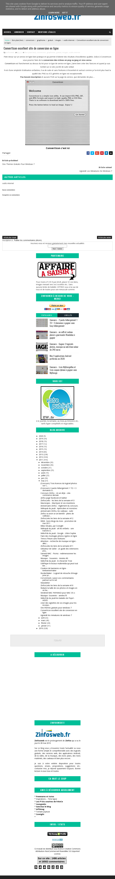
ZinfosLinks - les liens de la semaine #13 (57, 494)
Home (7, 40)
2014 (41, 445)
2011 (41, 453)
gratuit (50, 40)
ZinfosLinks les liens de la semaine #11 (57, 540)
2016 (41, 440)
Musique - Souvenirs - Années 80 (54, 552)
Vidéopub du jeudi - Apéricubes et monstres (59, 502)
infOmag (40, 803)
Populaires (46, 309)
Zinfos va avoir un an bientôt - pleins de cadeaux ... (57, 508)
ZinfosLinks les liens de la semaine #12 (57, 512)
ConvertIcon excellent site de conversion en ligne (59, 605)
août (43, 466)
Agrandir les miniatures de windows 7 (56, 609)
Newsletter (45, 576)
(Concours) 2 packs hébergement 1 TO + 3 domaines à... (58, 483)
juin (42, 472)
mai (42, 474)
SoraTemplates (15, 874)
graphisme (41, 40)
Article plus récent (10, 231)
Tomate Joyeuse (43, 806)
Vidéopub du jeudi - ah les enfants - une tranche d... (57, 523)
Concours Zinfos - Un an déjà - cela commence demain (55, 488)
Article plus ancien (104, 231)
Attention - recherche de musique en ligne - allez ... (59, 536)
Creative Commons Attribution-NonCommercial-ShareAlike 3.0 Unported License (58, 845)
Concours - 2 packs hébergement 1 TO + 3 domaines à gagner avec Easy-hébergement (63, 316)
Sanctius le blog (43, 801)
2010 (41, 622)
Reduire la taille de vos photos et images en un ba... (59, 583)
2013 (41, 448)
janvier (44, 619)
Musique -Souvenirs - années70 (54, 589)
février (43, 617)
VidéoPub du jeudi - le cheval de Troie (56, 555)
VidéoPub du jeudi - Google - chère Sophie (58, 527)
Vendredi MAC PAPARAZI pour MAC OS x (58, 587)
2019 (41, 432)
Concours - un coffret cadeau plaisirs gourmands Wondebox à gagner (62, 328)
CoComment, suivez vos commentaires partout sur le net (57, 573)
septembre (45, 464)
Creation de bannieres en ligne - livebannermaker (54, 563)
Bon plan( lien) (17, 40)
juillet (43, 469)
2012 (41, 451)
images (58, 40)
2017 (41, 438)
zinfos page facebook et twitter (54, 492)
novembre (45, 459)
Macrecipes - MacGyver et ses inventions (58, 497)
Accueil (7, 32)
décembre (45, 456)
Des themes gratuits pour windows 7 (56, 601)
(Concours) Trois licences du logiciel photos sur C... (59, 478)
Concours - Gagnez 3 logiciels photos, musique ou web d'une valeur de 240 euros (64, 340)
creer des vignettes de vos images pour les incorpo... (58, 598)
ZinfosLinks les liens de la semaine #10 (57, 579)
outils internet (69, 40)
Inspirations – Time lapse (46, 793)
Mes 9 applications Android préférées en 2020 (60, 351)
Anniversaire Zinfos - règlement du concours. (59, 499)
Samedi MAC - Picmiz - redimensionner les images (58, 548)
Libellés (68, 309)
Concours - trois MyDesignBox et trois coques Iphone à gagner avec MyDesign (63, 363)
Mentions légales (47, 32)
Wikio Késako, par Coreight (52, 520)
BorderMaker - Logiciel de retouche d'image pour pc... (59, 568)
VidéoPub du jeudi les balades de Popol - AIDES (58, 593)
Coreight (40, 808)
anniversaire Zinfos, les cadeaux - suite (57, 505)
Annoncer (19, 32)
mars (43, 614)
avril (42, 611)
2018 (41, 435)
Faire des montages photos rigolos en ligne (59, 530)
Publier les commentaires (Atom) (28, 234)
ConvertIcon (10, 64)
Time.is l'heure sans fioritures (53, 532)
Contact (31, 32)
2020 (41, 430)
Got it (65, 13)
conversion (30, 40)
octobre (44, 461)
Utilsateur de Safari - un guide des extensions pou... (59, 543)
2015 (41, 443)
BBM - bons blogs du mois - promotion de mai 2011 (58, 516)
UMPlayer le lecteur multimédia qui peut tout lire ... (59, 558)
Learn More (54, 13)
